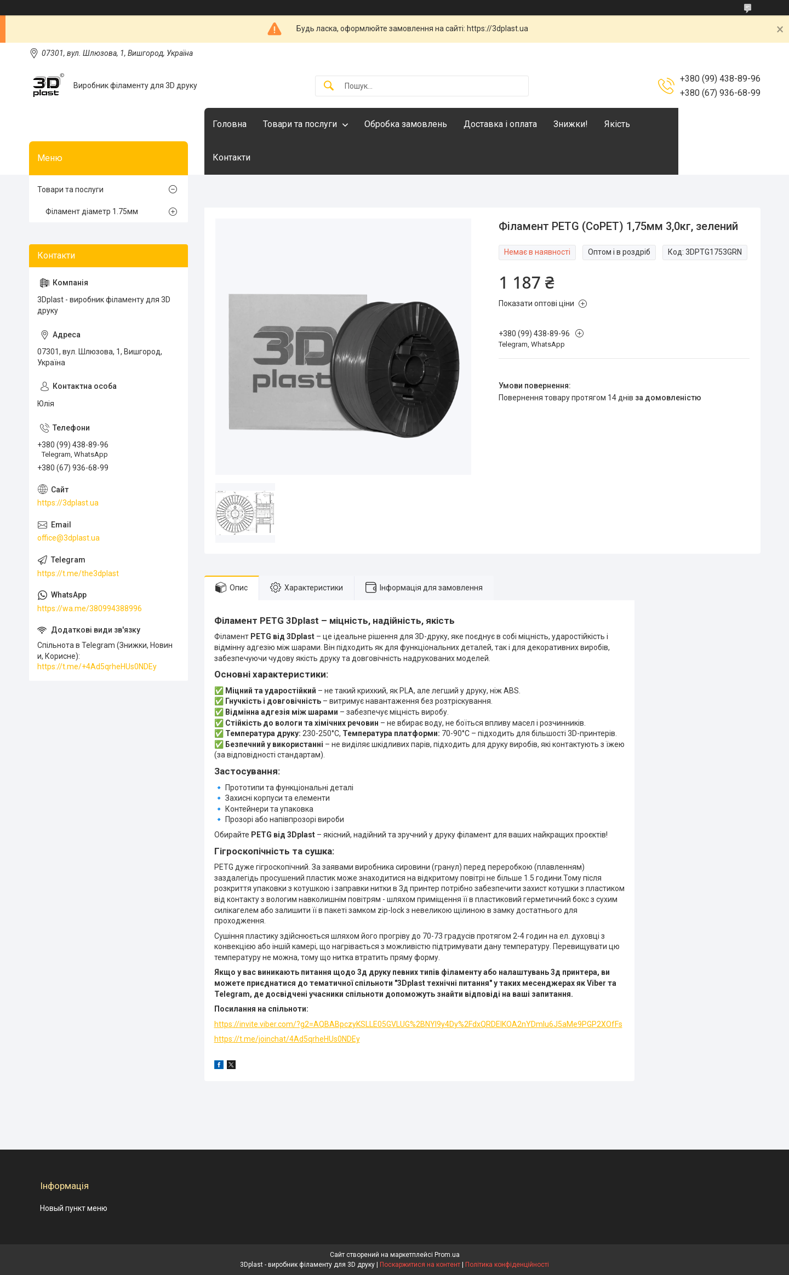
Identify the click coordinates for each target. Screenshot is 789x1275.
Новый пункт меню (73, 1208)
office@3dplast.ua (68, 537)
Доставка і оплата (500, 124)
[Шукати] (328, 86)
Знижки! (570, 124)
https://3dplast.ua (68, 502)
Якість (617, 124)
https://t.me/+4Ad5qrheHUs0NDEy (97, 666)
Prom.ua (447, 1255)
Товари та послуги (300, 124)
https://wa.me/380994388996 (89, 608)
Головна (230, 124)
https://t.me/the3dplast (78, 573)
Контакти (231, 157)
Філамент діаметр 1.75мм (91, 211)
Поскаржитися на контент (420, 1264)
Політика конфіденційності (507, 1264)
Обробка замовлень (405, 124)
